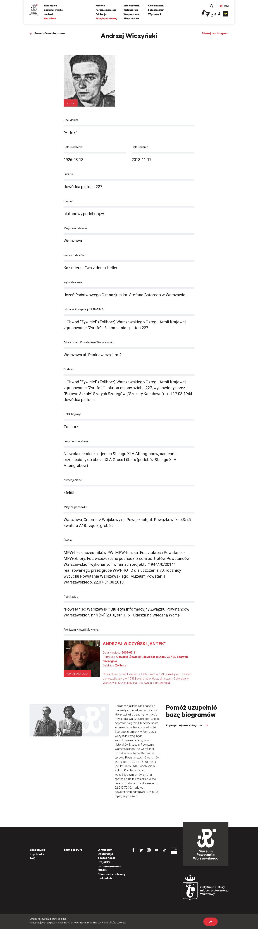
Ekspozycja (50, 5)
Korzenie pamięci (106, 9)
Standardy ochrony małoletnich (111, 876)
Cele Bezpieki (156, 5)
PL (221, 6)
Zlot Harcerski (131, 5)
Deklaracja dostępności (106, 856)
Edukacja (101, 14)
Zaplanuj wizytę (53, 9)
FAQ (32, 858)
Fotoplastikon (156, 9)
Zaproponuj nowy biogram (184, 725)
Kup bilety (50, 18)
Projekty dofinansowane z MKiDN (110, 866)
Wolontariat (130, 9)
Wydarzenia (155, 14)
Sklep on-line (131, 18)
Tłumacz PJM (73, 850)
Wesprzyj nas (131, 14)
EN (226, 6)
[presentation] (8, 420)
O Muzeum (105, 850)
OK (210, 921)
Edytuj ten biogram (215, 33)
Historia (100, 5)
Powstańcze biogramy (49, 33)
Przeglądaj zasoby (106, 18)
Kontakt (49, 14)
